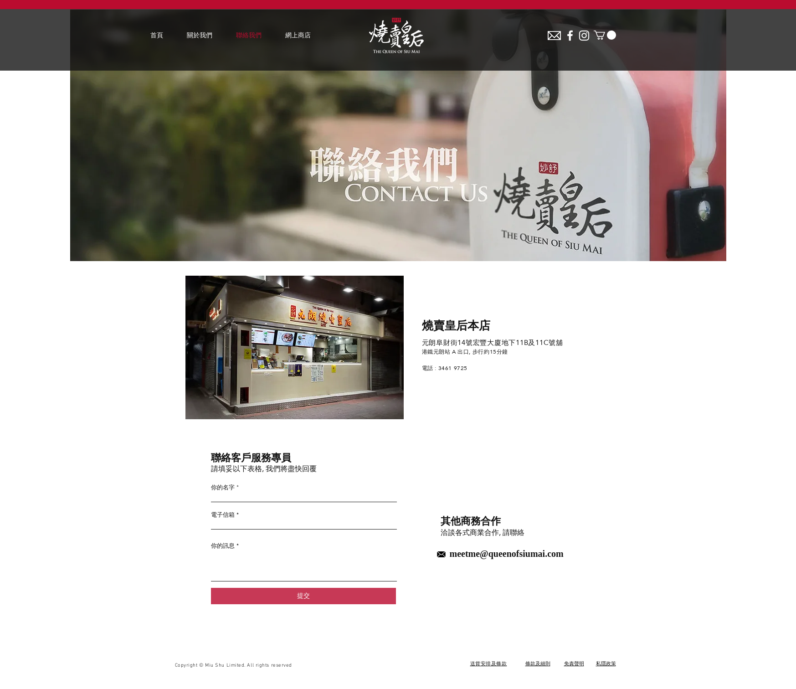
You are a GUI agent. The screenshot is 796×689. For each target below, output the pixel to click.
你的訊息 (223, 546)
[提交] (303, 596)
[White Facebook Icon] (570, 35)
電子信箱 (223, 515)
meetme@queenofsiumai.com (507, 554)
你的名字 (223, 487)
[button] (605, 35)
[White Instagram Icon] (584, 35)
